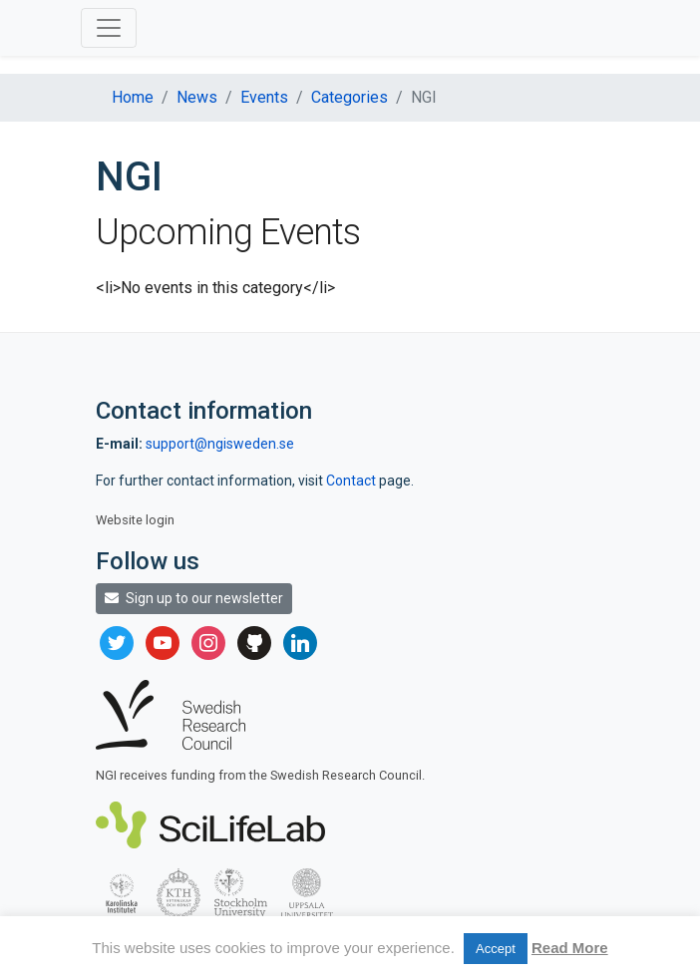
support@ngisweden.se (220, 444)
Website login (135, 519)
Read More (569, 947)
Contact (352, 480)
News (196, 97)
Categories (349, 97)
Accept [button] (496, 948)
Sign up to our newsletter (194, 598)
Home (133, 97)
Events (264, 97)
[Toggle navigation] (109, 28)
